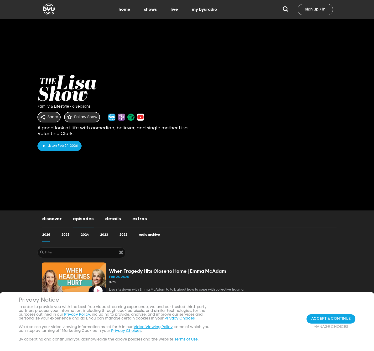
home (124, 9)
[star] (85, 117)
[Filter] (82, 253)
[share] (49, 117)
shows (150, 9)
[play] (59, 144)
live (174, 9)
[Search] (285, 9)
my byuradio (204, 9)
